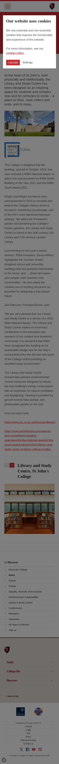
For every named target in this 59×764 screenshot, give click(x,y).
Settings (27, 62)
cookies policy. (15, 53)
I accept (13, 62)
